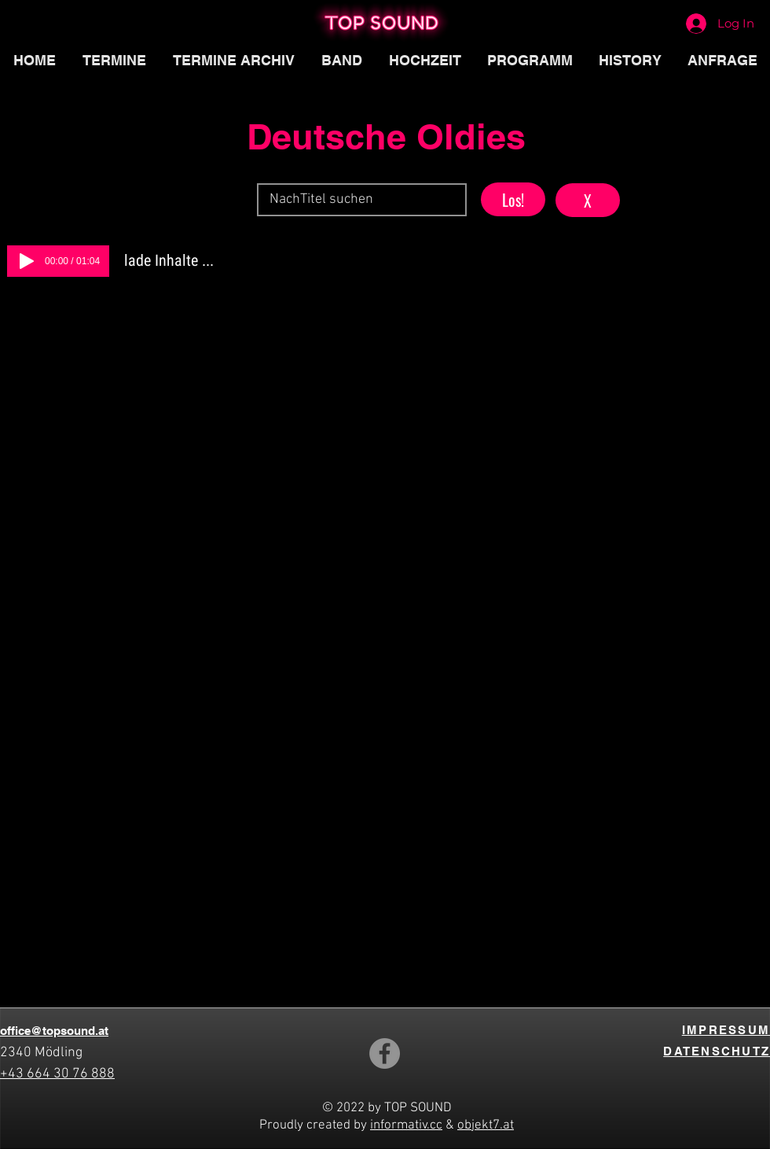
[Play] (27, 261)
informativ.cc (406, 1125)
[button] (529, 60)
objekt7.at (485, 1125)
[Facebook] (384, 1053)
